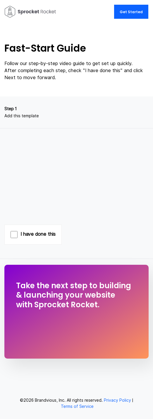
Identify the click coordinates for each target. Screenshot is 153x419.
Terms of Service (77, 406)
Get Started (131, 11)
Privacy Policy (117, 400)
